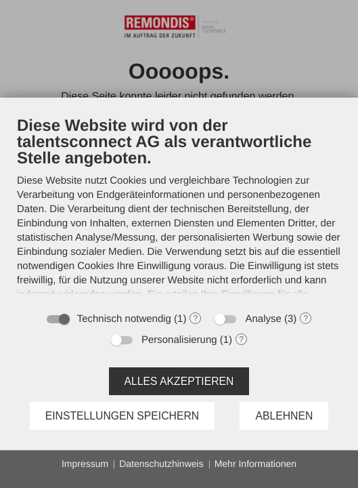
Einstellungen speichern (122, 416)
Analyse (263, 319)
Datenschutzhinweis (161, 463)
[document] (179, 210)
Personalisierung (179, 340)
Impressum (85, 463)
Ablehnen (284, 416)
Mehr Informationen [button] (255, 463)
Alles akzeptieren (179, 381)
